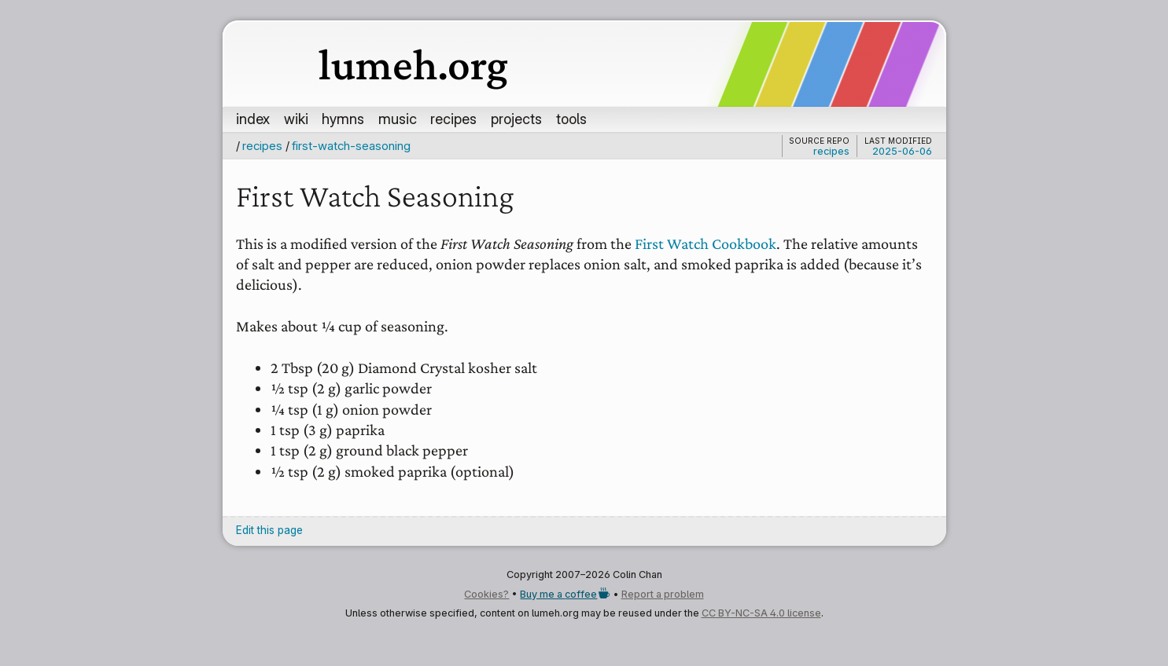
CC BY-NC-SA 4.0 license (761, 613)
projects (516, 118)
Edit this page (269, 530)
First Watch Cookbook (705, 243)
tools (571, 118)
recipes (453, 118)
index (253, 118)
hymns (343, 118)
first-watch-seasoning (351, 145)
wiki (296, 118)
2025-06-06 (902, 151)
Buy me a (565, 594)
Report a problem (662, 594)
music (397, 118)
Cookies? (486, 594)
